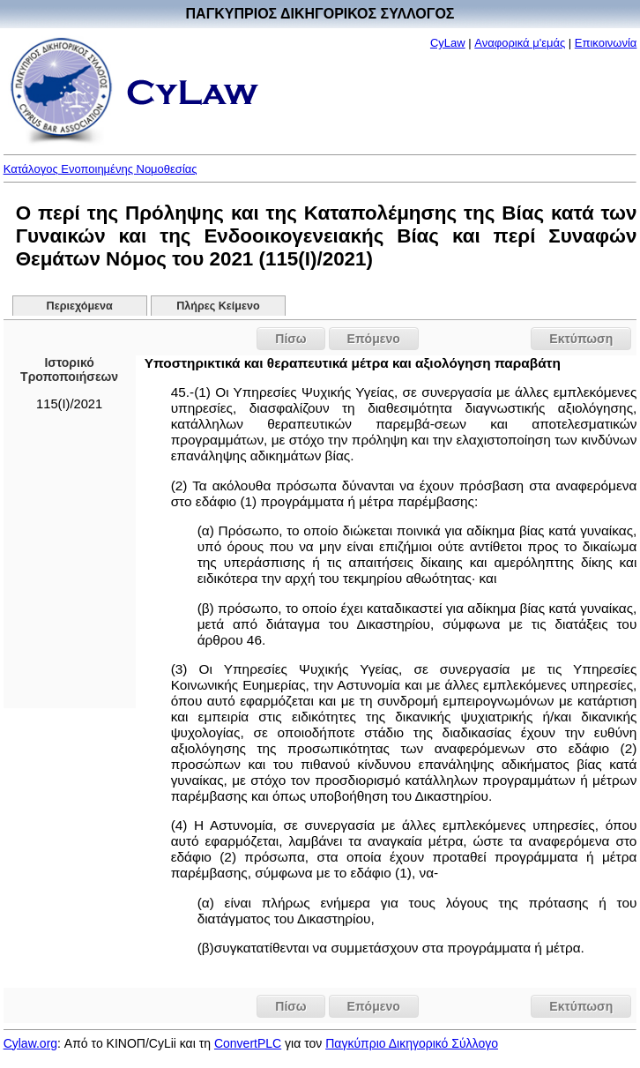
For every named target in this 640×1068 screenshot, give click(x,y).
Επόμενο (373, 339)
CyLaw (447, 42)
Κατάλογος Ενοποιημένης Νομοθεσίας (100, 169)
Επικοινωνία (606, 42)
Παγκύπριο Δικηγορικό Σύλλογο (411, 1043)
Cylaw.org (30, 1043)
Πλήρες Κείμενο (218, 306)
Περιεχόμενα (80, 306)
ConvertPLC (247, 1043)
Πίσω (290, 339)
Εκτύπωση (581, 339)
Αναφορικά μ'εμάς (519, 42)
